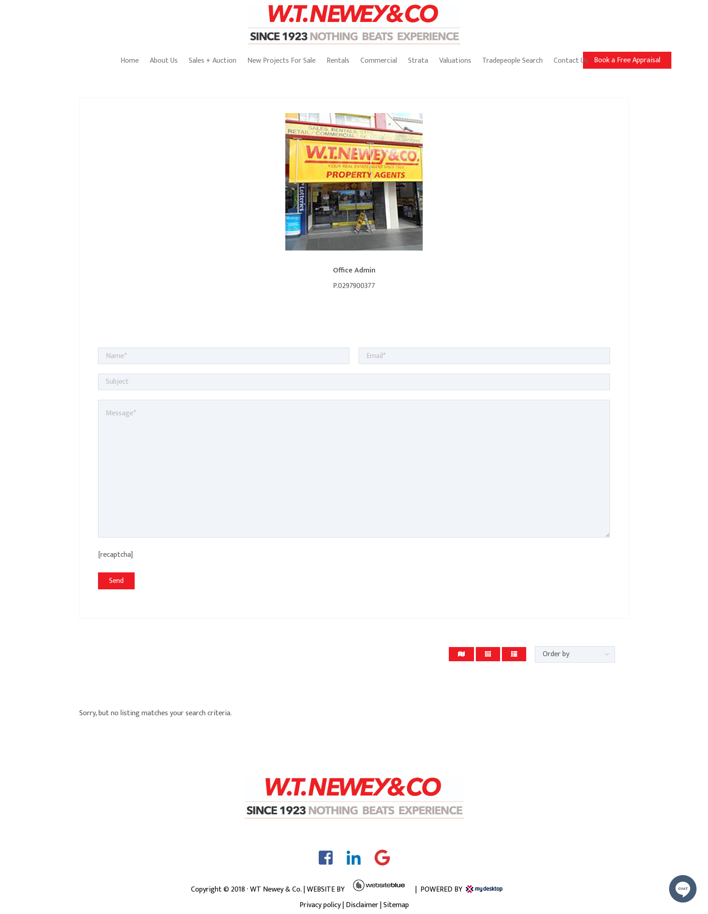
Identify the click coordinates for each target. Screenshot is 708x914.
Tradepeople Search (512, 60)
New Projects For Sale (281, 60)
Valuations (455, 60)
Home (129, 60)
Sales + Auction (212, 60)
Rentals (338, 60)
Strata (418, 60)
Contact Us (571, 60)
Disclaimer (362, 905)
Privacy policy (320, 905)
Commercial (378, 60)
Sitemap (396, 905)
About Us (164, 60)
